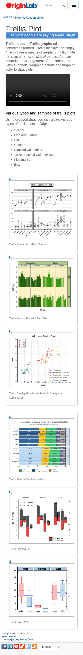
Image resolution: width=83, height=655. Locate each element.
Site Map (6, 639)
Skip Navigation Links (29, 17)
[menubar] (8, 17)
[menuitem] (8, 17)
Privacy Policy (19, 639)
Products (7, 17)
